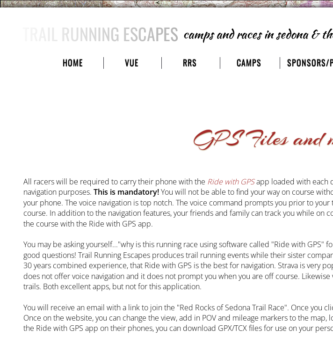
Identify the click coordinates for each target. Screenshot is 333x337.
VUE (131, 63)
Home (73, 63)
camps (249, 63)
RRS (190, 63)
